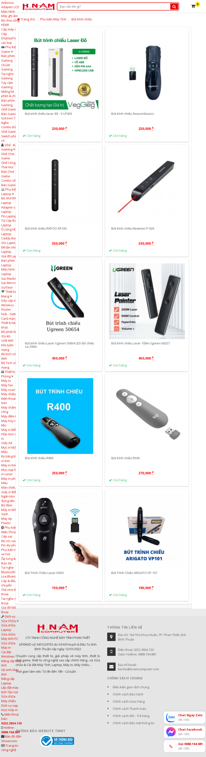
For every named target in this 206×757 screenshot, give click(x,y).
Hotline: (10, 729)
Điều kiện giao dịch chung (131, 687)
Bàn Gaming (10, 114)
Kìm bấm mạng (7, 347)
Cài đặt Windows (8, 654)
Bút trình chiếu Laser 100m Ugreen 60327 (140, 347)
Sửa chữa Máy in (8, 645)
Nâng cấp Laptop (8, 680)
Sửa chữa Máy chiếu (8, 698)
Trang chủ (26, 19)
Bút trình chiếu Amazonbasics (132, 113)
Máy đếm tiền (10, 416)
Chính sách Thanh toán (129, 708)
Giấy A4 (6, 443)
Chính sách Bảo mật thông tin (133, 723)
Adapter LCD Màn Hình (10, 9)
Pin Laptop (9, 216)
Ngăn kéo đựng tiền (8, 498)
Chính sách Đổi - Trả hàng (131, 716)
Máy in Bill (8, 430)
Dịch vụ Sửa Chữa (8, 618)
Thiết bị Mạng (8, 293)
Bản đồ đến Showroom (11, 738)
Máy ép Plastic (6, 520)
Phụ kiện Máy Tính (53, 19)
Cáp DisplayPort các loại (9, 38)
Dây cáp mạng (11, 300)
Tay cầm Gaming (7, 85)
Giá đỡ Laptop (11, 256)
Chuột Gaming (6, 67)
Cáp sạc (6, 536)
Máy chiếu (8, 394)
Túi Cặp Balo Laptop (10, 222)
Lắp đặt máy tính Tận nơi (9, 689)
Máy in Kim (9, 465)
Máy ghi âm (9, 16)
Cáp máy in (9, 29)
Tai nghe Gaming (7, 76)
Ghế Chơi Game (7, 156)
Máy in (6, 380)
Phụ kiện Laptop (9, 191)
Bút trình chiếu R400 (39, 462)
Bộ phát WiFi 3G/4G (10, 333)
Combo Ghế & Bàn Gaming (11, 182)
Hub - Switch (10, 314)
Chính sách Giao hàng (129, 701)
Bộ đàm (6, 505)
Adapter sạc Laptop (9, 209)
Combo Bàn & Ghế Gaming (11, 129)
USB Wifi (7, 340)
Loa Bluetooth (11, 576)
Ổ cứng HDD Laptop (10, 231)
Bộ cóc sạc (8, 541)
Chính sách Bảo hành (128, 694)
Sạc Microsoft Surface (11, 285)
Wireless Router (7, 307)
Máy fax (7, 385)
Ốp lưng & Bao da (8, 560)
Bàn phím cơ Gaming (10, 102)
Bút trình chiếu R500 (125, 462)
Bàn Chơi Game (7, 173)
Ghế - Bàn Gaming (10, 147)
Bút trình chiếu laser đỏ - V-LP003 (48, 113)
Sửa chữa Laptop (8, 627)
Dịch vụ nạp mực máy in (9, 707)
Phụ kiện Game (9, 49)
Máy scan (8, 389)
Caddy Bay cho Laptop (9, 240)
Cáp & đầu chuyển (8, 583)
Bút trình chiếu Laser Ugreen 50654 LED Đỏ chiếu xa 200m (59, 349)
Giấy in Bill (8, 492)
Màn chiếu (8, 487)
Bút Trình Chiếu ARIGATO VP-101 (134, 577)
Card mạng (9, 318)
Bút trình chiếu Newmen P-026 (132, 228)
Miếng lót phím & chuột (10, 93)
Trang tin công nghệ (9, 747)
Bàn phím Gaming (8, 58)
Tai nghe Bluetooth (8, 569)
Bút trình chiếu (81, 19)
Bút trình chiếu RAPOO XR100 (45, 228)
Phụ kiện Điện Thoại (9, 529)
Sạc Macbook (10, 278)
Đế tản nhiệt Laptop (9, 249)
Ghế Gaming (10, 109)
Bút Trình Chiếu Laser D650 (44, 577)
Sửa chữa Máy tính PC (9, 636)
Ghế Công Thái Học (8, 165)
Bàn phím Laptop (8, 262)
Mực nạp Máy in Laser (11, 472)
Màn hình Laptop (8, 271)
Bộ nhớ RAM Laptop (10, 200)
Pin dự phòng (11, 545)
